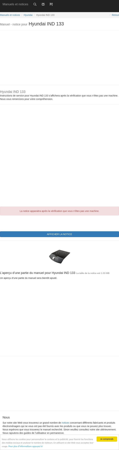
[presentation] (26, 223)
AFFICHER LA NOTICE (59, 234)
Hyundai (28, 15)
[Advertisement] (40, 10)
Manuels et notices (15, 4)
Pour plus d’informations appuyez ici (26, 446)
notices (65, 422)
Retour (115, 15)
